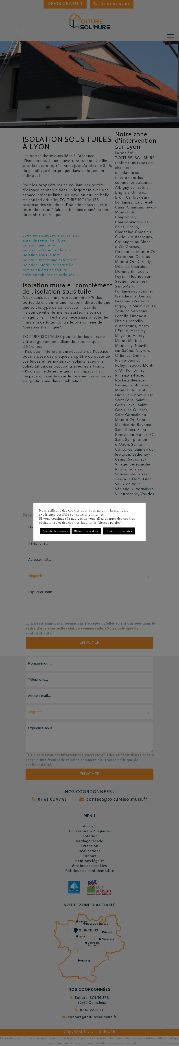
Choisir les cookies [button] (119, 531)
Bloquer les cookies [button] (86, 531)
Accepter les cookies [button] (55, 531)
